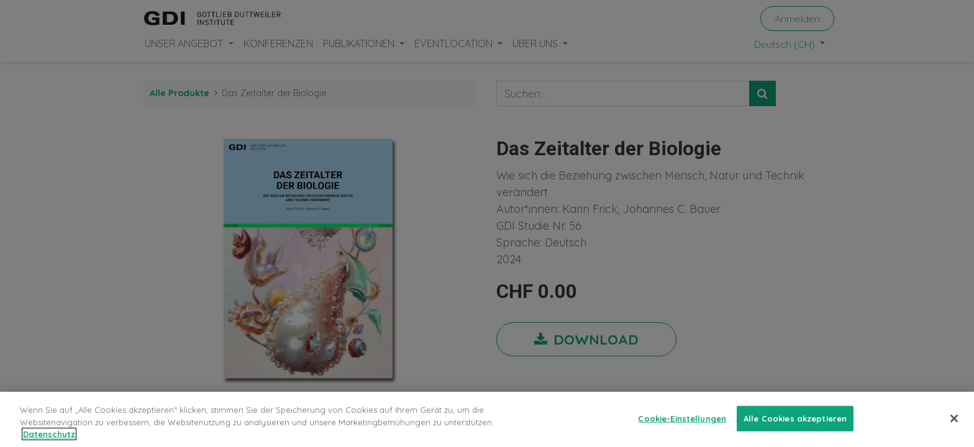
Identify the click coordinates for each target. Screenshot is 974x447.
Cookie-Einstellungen (682, 428)
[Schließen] (954, 427)
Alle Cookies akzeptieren (795, 428)
